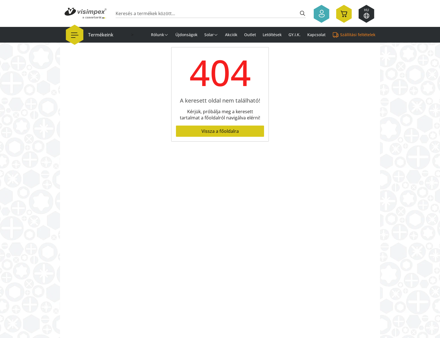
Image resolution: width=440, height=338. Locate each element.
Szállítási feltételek (357, 34)
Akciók (231, 34)
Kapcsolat (316, 34)
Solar (209, 34)
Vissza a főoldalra (220, 131)
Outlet (250, 34)
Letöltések (272, 34)
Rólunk (157, 34)
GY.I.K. (294, 34)
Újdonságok (186, 34)
